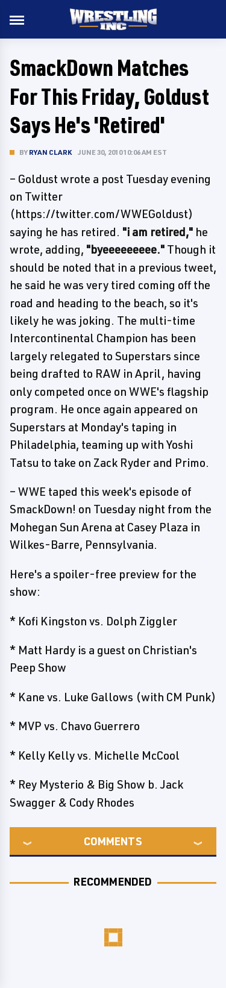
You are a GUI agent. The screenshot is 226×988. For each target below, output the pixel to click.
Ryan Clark (50, 152)
